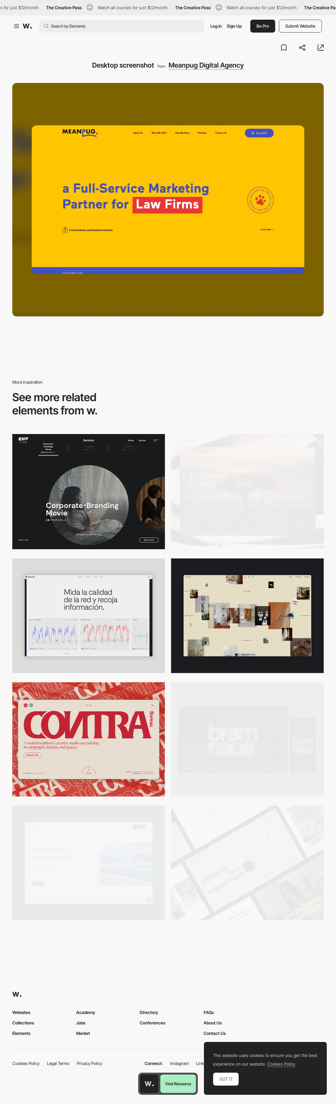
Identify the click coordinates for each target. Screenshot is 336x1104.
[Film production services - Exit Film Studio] (88, 491)
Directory (149, 1012)
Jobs (80, 1022)
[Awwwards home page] (149, 1084)
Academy (85, 1012)
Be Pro (262, 26)
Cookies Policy (26, 1063)
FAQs (209, 1012)
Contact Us (215, 1033)
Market (83, 1033)
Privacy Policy (89, 1063)
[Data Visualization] (88, 615)
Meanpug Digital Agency (206, 65)
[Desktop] (88, 739)
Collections (23, 1022)
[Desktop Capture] (88, 863)
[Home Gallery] (247, 615)
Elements (21, 1033)
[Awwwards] (27, 26)
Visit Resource (178, 1083)
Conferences (152, 1022)
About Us (213, 1022)
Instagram (179, 1063)
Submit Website (300, 26)
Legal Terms (58, 1063)
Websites (21, 1012)
